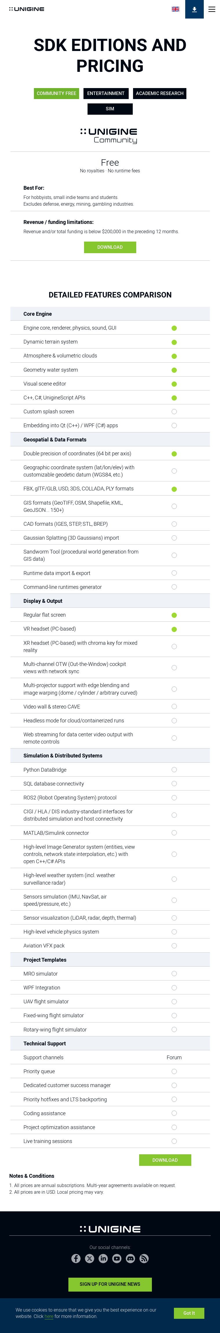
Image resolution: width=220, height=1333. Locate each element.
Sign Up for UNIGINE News (110, 1284)
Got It (189, 1313)
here (49, 1316)
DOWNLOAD (110, 247)
